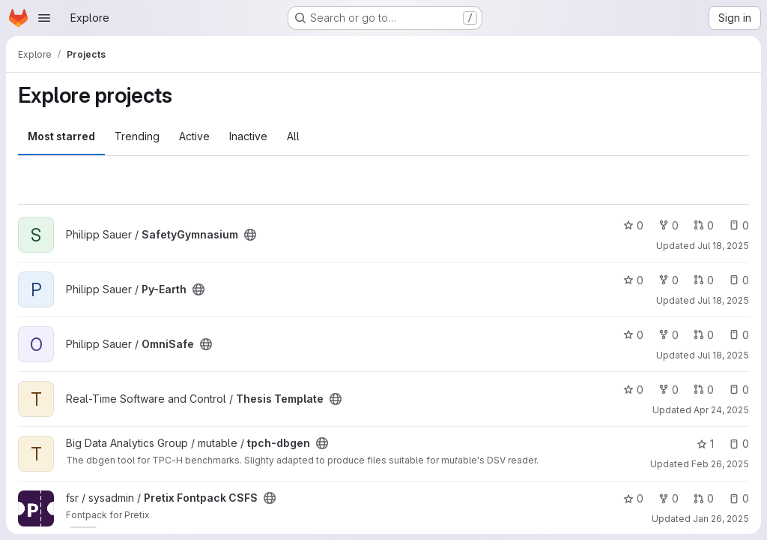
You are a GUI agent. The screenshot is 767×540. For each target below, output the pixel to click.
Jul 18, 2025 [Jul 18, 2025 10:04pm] (723, 245)
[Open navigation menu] (44, 18)
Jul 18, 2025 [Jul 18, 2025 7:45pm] (723, 355)
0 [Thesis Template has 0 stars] (633, 389)
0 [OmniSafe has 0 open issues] (739, 334)
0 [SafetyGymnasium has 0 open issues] (739, 225)
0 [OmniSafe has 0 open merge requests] (704, 334)
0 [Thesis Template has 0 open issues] (739, 389)
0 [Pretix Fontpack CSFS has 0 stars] (633, 498)
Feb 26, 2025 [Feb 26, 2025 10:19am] (720, 464)
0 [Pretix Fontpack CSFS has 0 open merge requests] (704, 498)
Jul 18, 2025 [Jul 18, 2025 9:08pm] (723, 300)
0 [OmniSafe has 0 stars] (633, 334)
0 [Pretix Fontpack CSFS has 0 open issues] (739, 498)
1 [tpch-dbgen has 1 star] (705, 443)
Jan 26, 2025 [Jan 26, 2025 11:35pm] (721, 518)
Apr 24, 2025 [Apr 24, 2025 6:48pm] (721, 410)
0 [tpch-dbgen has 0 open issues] (739, 443)
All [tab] (293, 136)
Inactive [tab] (248, 136)
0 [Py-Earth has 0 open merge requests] (704, 280)
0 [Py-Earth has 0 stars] (633, 280)
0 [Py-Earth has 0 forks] (668, 280)
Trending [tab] (137, 136)
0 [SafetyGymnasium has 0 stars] (633, 225)
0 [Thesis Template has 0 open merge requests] (704, 389)
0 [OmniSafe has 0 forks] (668, 334)
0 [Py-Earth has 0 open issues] (739, 280)
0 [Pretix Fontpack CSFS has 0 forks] (668, 498)
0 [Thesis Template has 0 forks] (668, 389)
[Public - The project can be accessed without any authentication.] (250, 235)
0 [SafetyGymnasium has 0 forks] (668, 225)
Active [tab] (194, 136)
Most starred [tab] (61, 136)
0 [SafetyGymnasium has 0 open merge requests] (704, 225)
